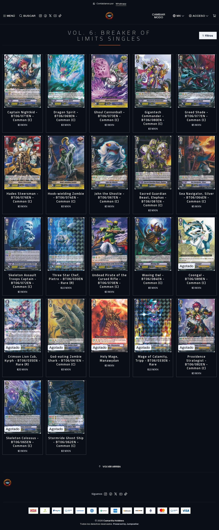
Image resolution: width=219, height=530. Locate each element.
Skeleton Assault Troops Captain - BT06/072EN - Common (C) (22, 281)
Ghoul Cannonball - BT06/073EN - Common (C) (109, 116)
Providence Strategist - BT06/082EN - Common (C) (196, 362)
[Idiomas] (178, 16)
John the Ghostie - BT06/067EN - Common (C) (109, 197)
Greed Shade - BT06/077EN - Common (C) (196, 116)
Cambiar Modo (158, 16)
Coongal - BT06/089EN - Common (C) (196, 279)
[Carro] (214, 16)
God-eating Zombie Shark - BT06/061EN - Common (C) (66, 360)
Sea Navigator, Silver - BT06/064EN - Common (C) (196, 197)
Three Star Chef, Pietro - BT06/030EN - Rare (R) (66, 279)
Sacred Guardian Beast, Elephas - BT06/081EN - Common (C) (153, 199)
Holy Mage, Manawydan (109, 358)
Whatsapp (121, 3)
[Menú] (9, 16)
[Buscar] (27, 16)
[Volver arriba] (109, 466)
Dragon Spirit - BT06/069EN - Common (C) (66, 116)
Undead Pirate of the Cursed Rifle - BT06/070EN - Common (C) (109, 281)
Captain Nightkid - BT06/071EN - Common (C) (22, 116)
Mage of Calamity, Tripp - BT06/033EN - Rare (152, 360)
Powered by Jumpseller (126, 524)
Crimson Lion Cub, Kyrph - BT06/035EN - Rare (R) (22, 360)
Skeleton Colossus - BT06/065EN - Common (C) (22, 442)
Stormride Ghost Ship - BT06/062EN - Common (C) (66, 442)
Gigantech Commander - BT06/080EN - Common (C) (153, 118)
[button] (208, 35)
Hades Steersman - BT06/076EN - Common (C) (22, 197)
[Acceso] (198, 16)
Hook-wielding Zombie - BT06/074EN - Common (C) (66, 197)
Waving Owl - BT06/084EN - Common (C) (153, 279)
